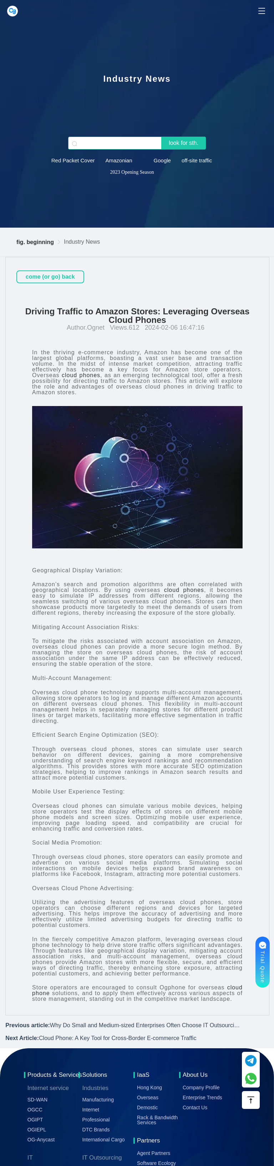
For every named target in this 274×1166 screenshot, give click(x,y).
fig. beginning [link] (35, 242)
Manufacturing (98, 1099)
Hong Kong (149, 1087)
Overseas (147, 1097)
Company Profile (201, 1087)
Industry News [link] (82, 242)
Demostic (147, 1107)
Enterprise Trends (202, 1097)
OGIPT (35, 1119)
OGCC (34, 1109)
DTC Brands (96, 1129)
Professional (96, 1119)
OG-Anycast (41, 1139)
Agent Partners (153, 1153)
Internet (90, 1109)
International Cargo (103, 1139)
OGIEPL (36, 1129)
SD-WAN (37, 1099)
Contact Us (195, 1107)
